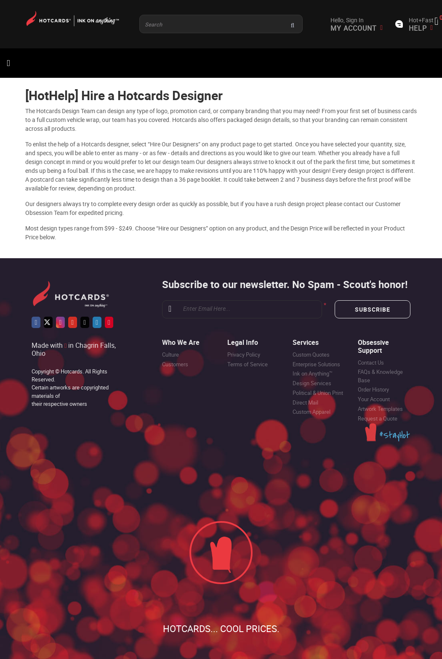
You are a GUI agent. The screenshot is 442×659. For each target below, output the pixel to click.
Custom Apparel (311, 412)
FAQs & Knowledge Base (380, 376)
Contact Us (371, 362)
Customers (175, 364)
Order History (373, 389)
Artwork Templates (380, 409)
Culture (170, 354)
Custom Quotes (311, 354)
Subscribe (372, 309)
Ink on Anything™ (313, 373)
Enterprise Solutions (316, 364)
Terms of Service (247, 364)
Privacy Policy (243, 354)
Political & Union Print (318, 393)
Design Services (312, 383)
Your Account (374, 399)
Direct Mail (305, 402)
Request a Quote (377, 418)
